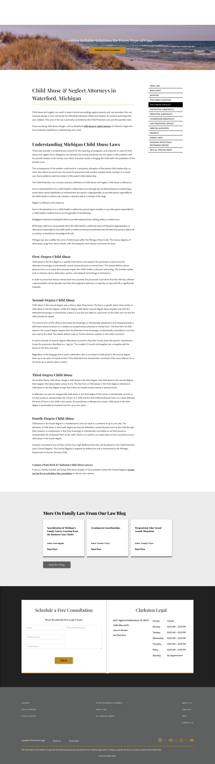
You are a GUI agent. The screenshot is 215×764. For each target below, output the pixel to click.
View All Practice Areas (161, 150)
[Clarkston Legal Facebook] (170, 740)
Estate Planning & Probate (109, 703)
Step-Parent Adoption (160, 100)
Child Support (29, 709)
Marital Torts (156, 138)
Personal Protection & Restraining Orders (161, 143)
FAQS (184, 716)
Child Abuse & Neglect (160, 105)
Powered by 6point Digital (107, 756)
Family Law (155, 86)
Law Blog (186, 709)
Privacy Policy (74, 741)
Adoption (154, 95)
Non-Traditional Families (162, 123)
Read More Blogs (57, 564)
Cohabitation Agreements (162, 119)
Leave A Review (120, 630)
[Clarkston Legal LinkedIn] (160, 740)
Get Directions (119, 635)
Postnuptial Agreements (162, 109)
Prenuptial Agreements (161, 114)
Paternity (154, 133)
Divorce (26, 703)
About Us (186, 703)
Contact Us (187, 723)
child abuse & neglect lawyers (97, 126)
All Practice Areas (105, 716)
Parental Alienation (159, 128)
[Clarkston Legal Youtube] (191, 740)
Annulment (155, 90)
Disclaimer (57, 741)
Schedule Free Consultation (107, 50)
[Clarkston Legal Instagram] (181, 740)
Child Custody (29, 716)
